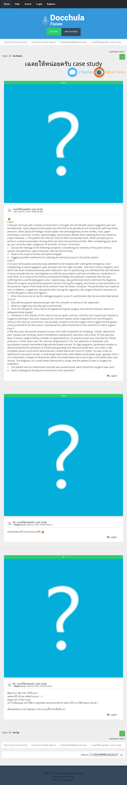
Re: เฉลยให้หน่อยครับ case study (30, 522)
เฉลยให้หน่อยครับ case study (28, 209)
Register (51, 4)
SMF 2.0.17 (49, 773)
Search (28, 4)
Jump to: (84, 755)
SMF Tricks (68, 776)
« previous (114, 51)
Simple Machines (75, 773)
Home (7, 4)
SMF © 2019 (61, 773)
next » (122, 51)
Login (39, 4)
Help (17, 4)
